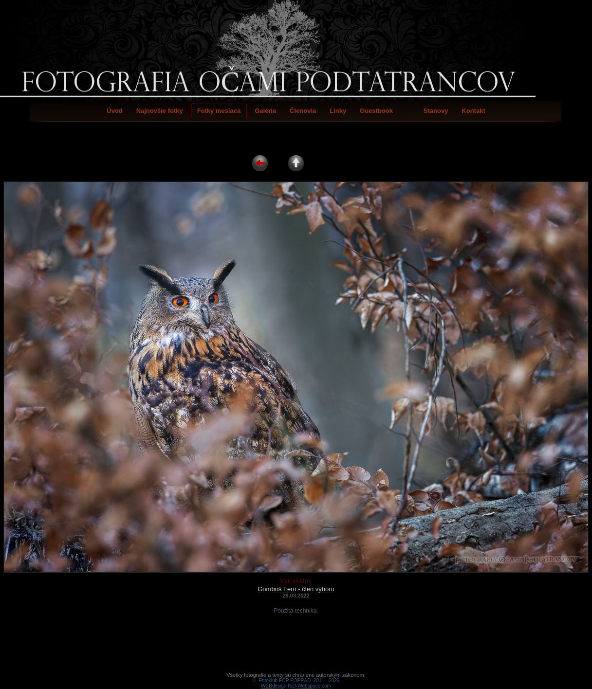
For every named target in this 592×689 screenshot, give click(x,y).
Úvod (115, 110)
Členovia (303, 110)
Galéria (265, 110)
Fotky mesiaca (219, 110)
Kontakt (473, 110)
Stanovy (436, 110)
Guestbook (376, 110)
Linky (338, 110)
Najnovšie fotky (159, 110)
